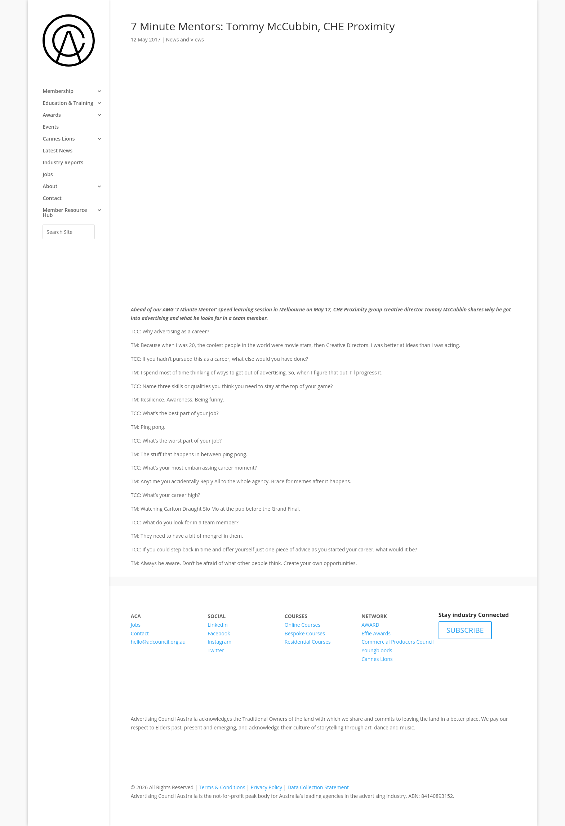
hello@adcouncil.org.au (158, 641)
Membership (58, 91)
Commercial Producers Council (397, 641)
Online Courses (302, 624)
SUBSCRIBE (465, 630)
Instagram (219, 641)
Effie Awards (376, 633)
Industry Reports (63, 163)
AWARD (370, 624)
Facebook (219, 633)
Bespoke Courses (305, 633)
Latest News (57, 151)
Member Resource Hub (65, 213)
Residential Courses (308, 641)
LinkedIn (218, 624)
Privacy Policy (266, 787)
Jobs (48, 175)
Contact (52, 198)
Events (51, 127)
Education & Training (68, 103)
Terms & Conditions (222, 787)
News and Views (185, 39)
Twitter (216, 650)
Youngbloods (376, 650)
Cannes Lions (59, 139)
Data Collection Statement (318, 787)
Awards (52, 115)
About (50, 187)
